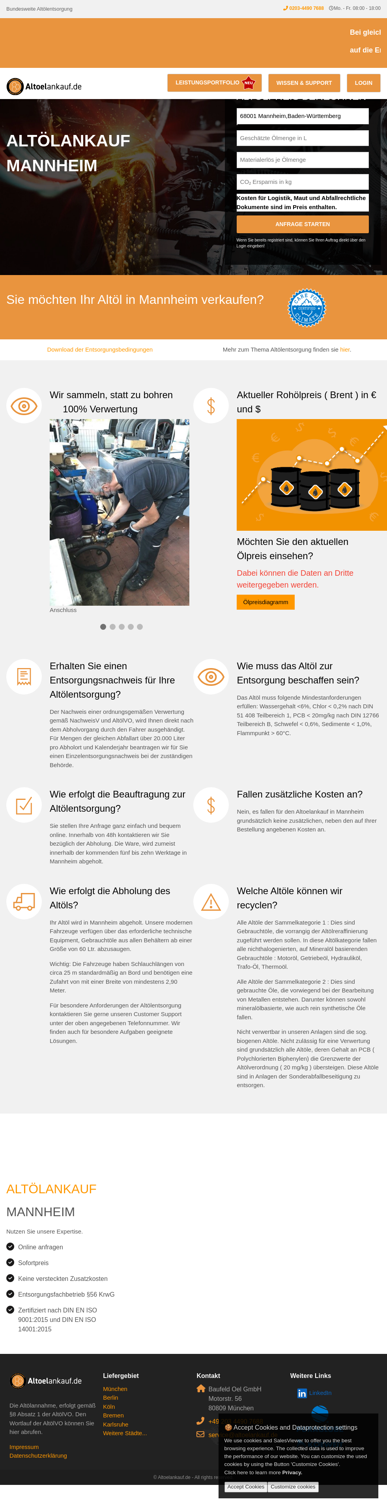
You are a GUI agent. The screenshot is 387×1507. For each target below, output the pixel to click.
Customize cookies (293, 1487)
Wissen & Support (304, 83)
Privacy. (292, 1472)
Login (363, 83)
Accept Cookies (246, 1487)
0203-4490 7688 (306, 8)
